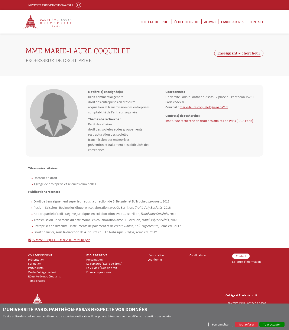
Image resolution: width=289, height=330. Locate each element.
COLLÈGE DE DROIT (40, 255)
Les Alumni (155, 259)
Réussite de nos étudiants (44, 276)
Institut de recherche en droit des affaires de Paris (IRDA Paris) (209, 121)
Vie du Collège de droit (42, 272)
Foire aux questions (98, 272)
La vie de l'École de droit (101, 268)
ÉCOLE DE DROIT (96, 255)
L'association (156, 255)
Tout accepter (272, 324)
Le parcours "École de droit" (104, 263)
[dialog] (144, 317)
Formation (35, 263)
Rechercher (79, 5)
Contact (256, 22)
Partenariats (35, 268)
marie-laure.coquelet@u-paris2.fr (204, 107)
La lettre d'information (246, 262)
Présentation (36, 259)
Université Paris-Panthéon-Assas (49, 5)
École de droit (186, 22)
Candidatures (232, 22)
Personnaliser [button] (221, 324)
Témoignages (36, 281)
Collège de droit (155, 22)
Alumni (210, 22)
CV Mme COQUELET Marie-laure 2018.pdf (61, 240)
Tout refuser (246, 324)
